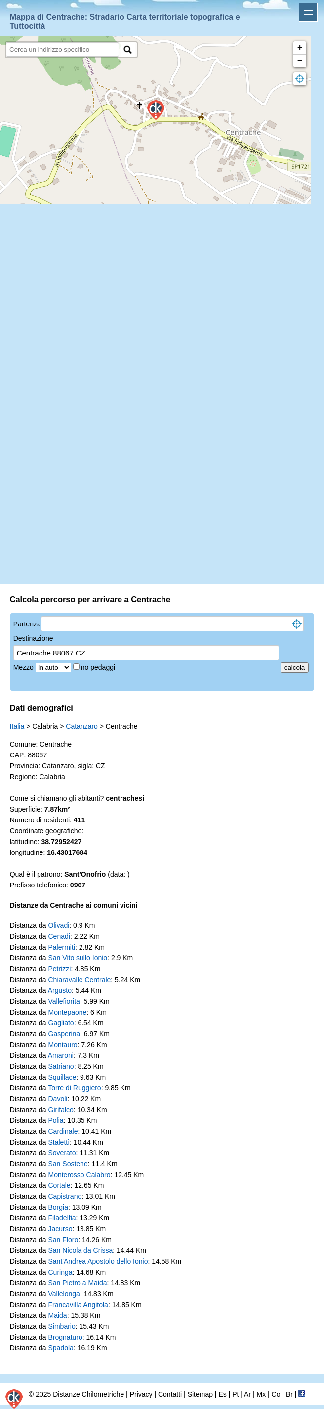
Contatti (170, 1394)
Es (222, 1394)
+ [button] (300, 48)
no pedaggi (99, 667)
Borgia (58, 1207)
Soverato (62, 1153)
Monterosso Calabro (79, 1175)
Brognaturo (65, 1337)
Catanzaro (82, 726)
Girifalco (61, 1110)
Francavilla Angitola (78, 1305)
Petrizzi (59, 969)
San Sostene (68, 1164)
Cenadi (59, 936)
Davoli (58, 1099)
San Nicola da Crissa (80, 1250)
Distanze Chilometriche (88, 1394)
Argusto (60, 990)
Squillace (62, 1077)
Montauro (63, 1045)
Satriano (61, 1066)
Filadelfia (62, 1218)
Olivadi (59, 925)
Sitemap (200, 1394)
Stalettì (59, 1142)
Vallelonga (64, 1294)
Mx (261, 1394)
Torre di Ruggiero (74, 1088)
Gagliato (61, 1023)
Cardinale (63, 1131)
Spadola (61, 1348)
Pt (235, 1394)
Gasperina (64, 1034)
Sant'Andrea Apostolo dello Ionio (98, 1261)
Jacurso (60, 1229)
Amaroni (61, 1055)
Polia (56, 1120)
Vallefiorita (64, 1001)
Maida (57, 1315)
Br (289, 1394)
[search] (62, 49)
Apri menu (308, 12)
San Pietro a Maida (77, 1283)
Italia (17, 726)
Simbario (62, 1326)
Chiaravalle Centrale (79, 979)
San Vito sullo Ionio (78, 958)
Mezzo (24, 667)
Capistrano (65, 1196)
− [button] (300, 61)
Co (276, 1394)
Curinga (60, 1272)
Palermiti (61, 947)
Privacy (141, 1394)
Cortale (59, 1185)
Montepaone (67, 1012)
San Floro (63, 1240)
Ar (247, 1394)
